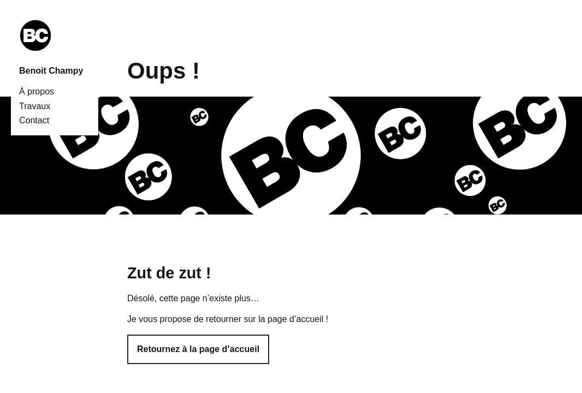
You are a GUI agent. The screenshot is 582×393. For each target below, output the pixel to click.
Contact (34, 120)
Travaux (34, 106)
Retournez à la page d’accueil (198, 349)
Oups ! (163, 71)
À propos (36, 91)
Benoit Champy (51, 70)
